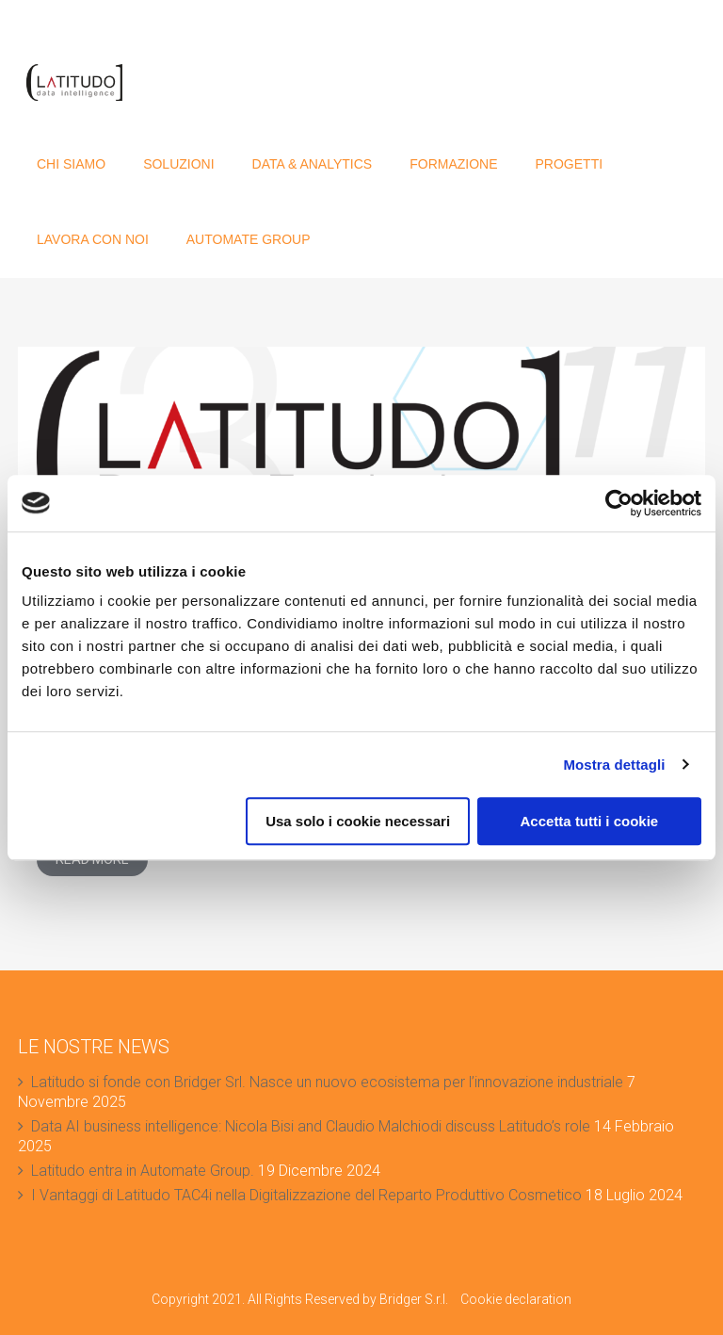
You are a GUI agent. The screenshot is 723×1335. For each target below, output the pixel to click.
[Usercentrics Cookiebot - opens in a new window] (619, 503)
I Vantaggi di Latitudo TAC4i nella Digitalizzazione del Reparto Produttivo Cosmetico (306, 1195)
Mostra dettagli (614, 765)
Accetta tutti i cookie (590, 821)
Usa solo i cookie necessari (357, 821)
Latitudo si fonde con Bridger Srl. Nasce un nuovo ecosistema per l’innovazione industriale (327, 1082)
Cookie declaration (515, 1299)
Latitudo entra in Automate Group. (142, 1171)
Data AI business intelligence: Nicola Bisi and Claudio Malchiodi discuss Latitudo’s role (310, 1126)
